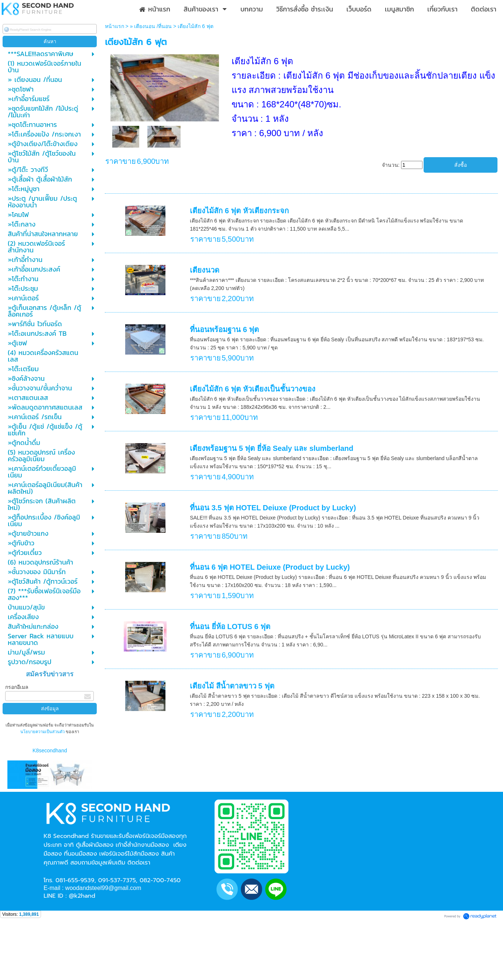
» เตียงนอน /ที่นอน (151, 26)
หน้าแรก (114, 26)
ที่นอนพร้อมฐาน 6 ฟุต (224, 329)
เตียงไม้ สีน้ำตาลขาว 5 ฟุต (232, 686)
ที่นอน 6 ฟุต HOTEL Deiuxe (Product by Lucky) (270, 567)
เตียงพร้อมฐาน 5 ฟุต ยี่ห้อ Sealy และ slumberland (271, 448)
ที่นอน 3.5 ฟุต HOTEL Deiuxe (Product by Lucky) (273, 508)
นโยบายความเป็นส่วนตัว (43, 731)
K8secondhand (49, 750)
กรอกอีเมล (16, 687)
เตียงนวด (204, 270)
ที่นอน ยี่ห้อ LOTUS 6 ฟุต (230, 626)
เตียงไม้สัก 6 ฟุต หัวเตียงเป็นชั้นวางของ (252, 389)
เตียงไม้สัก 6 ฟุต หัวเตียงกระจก (239, 211)
